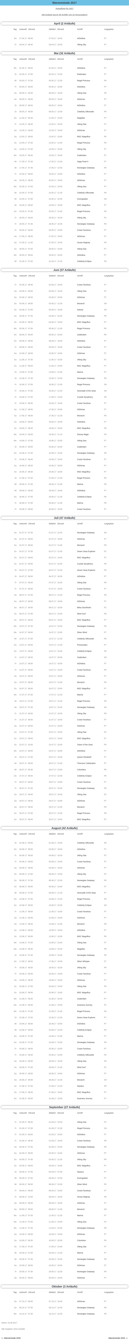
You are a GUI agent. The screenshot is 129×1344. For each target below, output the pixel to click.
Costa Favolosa (83, 230)
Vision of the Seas (85, 745)
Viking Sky (81, 44)
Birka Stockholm (84, 607)
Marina (80, 372)
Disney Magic (83, 434)
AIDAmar (81, 99)
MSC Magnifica (83, 136)
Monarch (81, 303)
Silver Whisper (83, 961)
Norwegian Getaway (85, 168)
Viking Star (81, 124)
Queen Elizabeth (84, 757)
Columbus (81, 769)
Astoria (80, 310)
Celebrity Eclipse (84, 261)
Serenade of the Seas (86, 391)
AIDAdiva (81, 38)
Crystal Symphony (85, 397)
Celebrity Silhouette (85, 111)
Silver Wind (82, 632)
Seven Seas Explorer (86, 551)
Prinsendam (82, 645)
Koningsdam (82, 199)
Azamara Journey (84, 1005)
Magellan (81, 118)
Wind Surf (81, 614)
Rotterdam (81, 74)
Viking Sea (81, 93)
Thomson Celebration (86, 763)
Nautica (80, 1086)
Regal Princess (83, 80)
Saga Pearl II (82, 161)
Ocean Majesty (83, 242)
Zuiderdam (81, 155)
